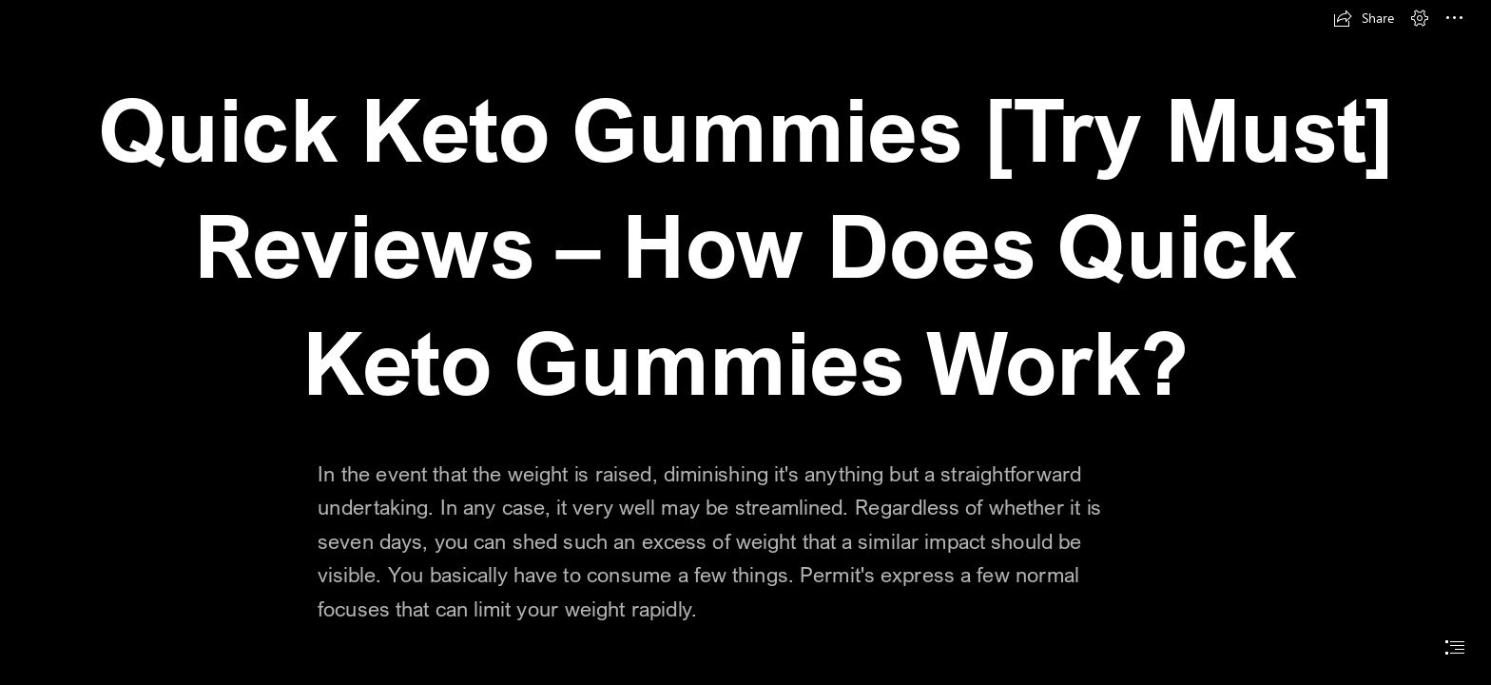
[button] (1364, 18)
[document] (745, 342)
